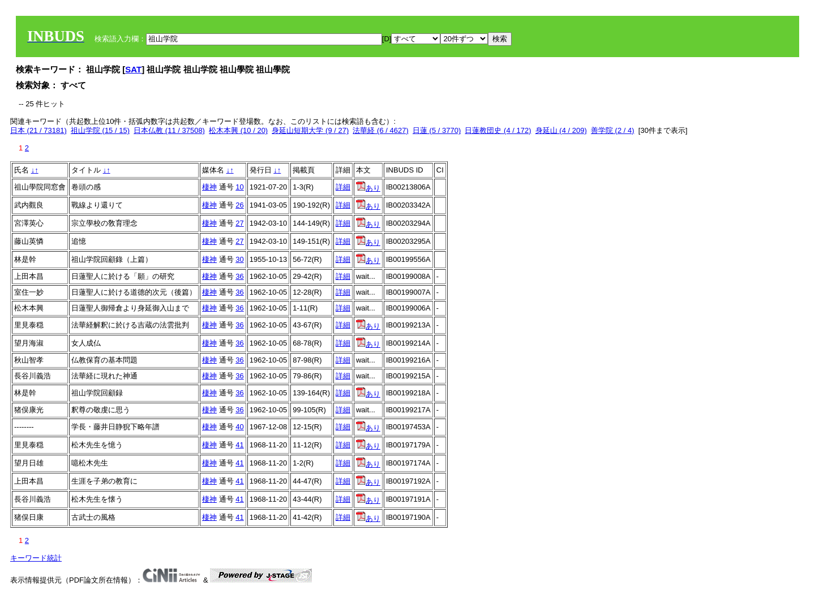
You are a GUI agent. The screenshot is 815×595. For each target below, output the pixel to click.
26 (239, 205)
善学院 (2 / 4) (612, 130)
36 (239, 276)
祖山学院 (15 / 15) (100, 130)
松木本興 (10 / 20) (238, 130)
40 (239, 426)
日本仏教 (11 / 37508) (169, 130)
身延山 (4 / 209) (561, 130)
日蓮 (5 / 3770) (437, 130)
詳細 (343, 187)
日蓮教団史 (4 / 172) (498, 130)
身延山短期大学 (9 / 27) (310, 130)
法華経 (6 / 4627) (380, 130)
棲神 (209, 187)
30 (239, 259)
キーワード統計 (36, 558)
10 (239, 187)
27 (239, 223)
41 (239, 445)
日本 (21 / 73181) (38, 130)
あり (368, 188)
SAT (133, 69)
